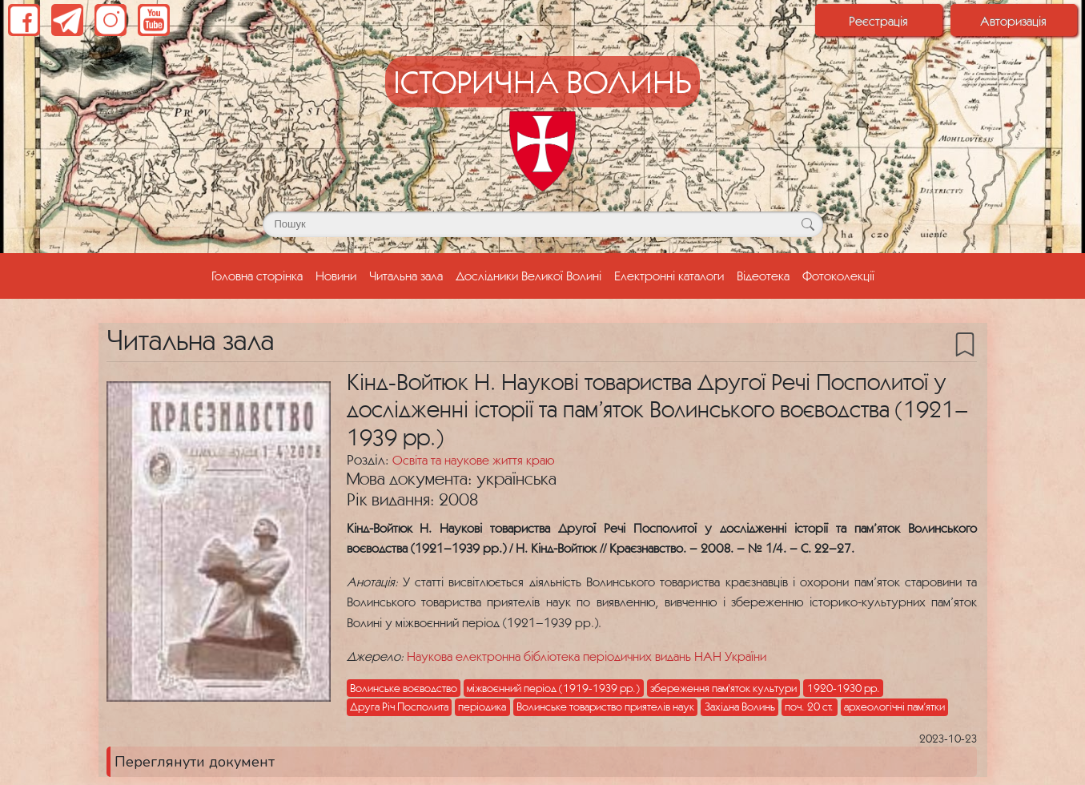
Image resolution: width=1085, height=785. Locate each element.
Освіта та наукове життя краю (473, 460)
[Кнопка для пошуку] (808, 224)
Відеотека (763, 275)
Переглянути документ (195, 761)
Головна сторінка (260, 274)
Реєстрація (878, 21)
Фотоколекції (838, 275)
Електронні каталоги (669, 275)
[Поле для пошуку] (543, 224)
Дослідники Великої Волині (528, 275)
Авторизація (1013, 21)
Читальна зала (406, 275)
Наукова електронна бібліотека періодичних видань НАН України (586, 656)
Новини (335, 275)
